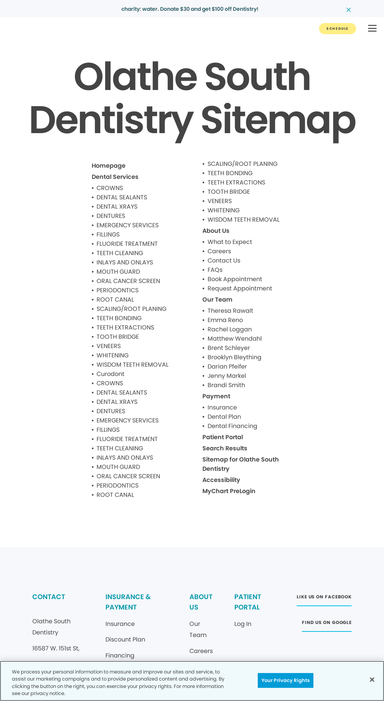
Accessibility (221, 480)
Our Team (217, 299)
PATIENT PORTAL (247, 602)
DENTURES (111, 216)
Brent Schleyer (229, 348)
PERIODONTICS (118, 290)
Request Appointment (240, 288)
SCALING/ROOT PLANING (131, 309)
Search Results (224, 448)
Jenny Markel (227, 376)
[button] (372, 29)
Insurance (222, 407)
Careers (219, 251)
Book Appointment (235, 279)
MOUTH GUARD (118, 271)
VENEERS (109, 346)
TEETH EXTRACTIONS (125, 327)
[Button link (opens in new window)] (324, 599)
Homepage (109, 165)
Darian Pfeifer (227, 366)
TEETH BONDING (119, 318)
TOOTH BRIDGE (118, 336)
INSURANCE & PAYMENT (128, 602)
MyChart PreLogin (229, 491)
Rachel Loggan (230, 329)
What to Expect (230, 242)
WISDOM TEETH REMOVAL (133, 364)
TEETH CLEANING (120, 253)
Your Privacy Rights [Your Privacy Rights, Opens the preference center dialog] (285, 680)
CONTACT (48, 596)
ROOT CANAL (115, 299)
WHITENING (112, 355)
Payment (216, 396)
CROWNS (110, 188)
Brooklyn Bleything (234, 357)
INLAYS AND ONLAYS (125, 262)
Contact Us (224, 260)
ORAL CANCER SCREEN (128, 281)
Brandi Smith (226, 385)
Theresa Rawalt (230, 310)
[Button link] (337, 28)
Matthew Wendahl (235, 338)
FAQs (215, 270)
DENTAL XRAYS (117, 206)
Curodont (110, 374)
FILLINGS (108, 234)
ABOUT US (200, 602)
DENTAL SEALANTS (122, 197)
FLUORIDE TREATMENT (127, 243)
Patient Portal (222, 437)
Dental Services (115, 177)
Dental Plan (224, 416)
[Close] (372, 679)
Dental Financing (232, 426)
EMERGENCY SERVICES (128, 225)
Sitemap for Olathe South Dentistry (240, 464)
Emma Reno (225, 320)
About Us (216, 230)
